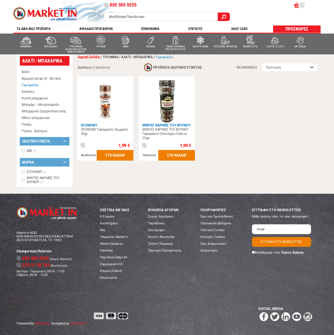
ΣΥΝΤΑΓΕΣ (195, 29)
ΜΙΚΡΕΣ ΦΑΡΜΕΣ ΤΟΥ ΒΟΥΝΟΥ (166, 125)
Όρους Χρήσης (292, 252)
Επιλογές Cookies (212, 237)
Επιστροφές (156, 230)
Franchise (106, 250)
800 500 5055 (120, 5)
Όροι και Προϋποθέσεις (216, 216)
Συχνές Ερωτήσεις (161, 216)
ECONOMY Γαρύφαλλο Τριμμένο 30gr (104, 131)
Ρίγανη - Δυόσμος (35, 131)
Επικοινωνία (108, 278)
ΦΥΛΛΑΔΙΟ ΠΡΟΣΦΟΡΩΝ (95, 29)
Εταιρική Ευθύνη (111, 271)
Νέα (102, 230)
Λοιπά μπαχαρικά (34, 98)
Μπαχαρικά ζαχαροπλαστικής (44, 111)
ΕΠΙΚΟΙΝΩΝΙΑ (150, 29)
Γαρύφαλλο (30, 85)
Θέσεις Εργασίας (111, 244)
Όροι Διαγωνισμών (213, 244)
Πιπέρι (27, 124)
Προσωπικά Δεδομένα (215, 223)
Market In (44, 14)
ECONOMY (89, 125)
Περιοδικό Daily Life (113, 257)
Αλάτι (26, 72)
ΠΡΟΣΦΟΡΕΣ (296, 29)
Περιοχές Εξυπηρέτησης (165, 250)
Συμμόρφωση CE (111, 264)
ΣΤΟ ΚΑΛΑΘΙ (115, 155)
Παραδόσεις (156, 223)
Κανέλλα (28, 92)
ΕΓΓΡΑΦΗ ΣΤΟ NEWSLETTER (281, 242)
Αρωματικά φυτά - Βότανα (41, 78)
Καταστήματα (109, 223)
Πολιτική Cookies (212, 230)
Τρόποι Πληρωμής (160, 244)
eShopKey (42, 323)
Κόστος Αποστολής (161, 237)
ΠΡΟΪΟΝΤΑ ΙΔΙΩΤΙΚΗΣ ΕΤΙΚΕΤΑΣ (177, 67)
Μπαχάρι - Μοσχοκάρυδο (40, 105)
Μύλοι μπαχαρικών (36, 118)
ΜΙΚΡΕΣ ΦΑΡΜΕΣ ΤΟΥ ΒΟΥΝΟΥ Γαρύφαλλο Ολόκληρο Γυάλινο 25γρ (165, 133)
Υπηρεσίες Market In (114, 237)
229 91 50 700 (33, 265)
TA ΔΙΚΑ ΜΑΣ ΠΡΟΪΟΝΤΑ (33, 29)
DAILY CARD (239, 29)
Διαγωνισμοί (209, 250)
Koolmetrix (78, 323)
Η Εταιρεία (107, 216)
